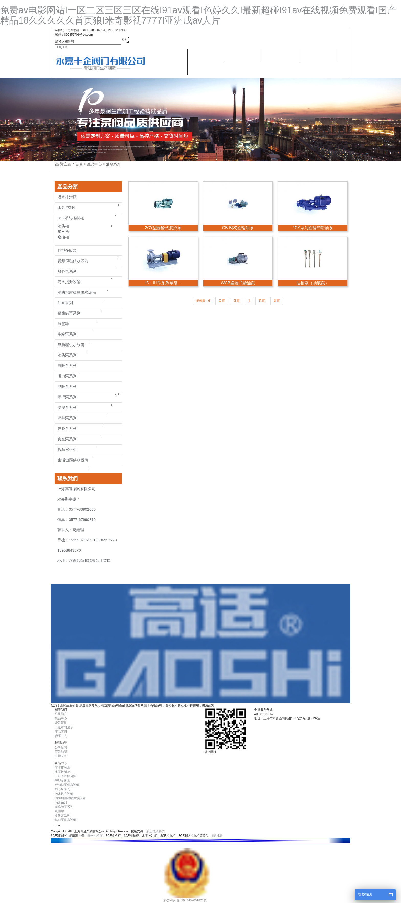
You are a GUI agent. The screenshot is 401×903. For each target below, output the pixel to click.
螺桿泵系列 (67, 397)
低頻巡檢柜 (67, 449)
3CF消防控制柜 (71, 218)
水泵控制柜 (67, 207)
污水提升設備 (69, 282)
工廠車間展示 (64, 727)
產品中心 (206, 55)
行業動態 (61, 751)
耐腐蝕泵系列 (69, 313)
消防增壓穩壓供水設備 (77, 292)
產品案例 (61, 731)
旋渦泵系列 (67, 407)
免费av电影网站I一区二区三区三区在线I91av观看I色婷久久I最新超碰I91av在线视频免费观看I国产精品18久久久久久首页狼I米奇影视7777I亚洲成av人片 (198, 15)
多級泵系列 (67, 334)
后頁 (262, 301)
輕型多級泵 (67, 250)
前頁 (236, 301)
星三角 (63, 231)
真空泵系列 (67, 439)
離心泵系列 (67, 271)
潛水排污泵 (169, 68)
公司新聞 (61, 747)
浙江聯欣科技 (155, 831)
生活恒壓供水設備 (73, 460)
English (62, 47)
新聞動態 (280, 55)
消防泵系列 (67, 355)
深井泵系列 (67, 418)
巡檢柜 (63, 237)
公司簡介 (61, 714)
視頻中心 (317, 55)
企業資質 (61, 722)
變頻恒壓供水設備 (73, 261)
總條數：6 (203, 301)
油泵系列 (113, 164)
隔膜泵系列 (67, 428)
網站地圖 (216, 836)
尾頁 (277, 301)
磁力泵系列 (67, 376)
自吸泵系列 (67, 365)
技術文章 (61, 756)
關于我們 (169, 55)
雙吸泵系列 (67, 386)
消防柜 (63, 226)
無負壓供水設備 (71, 344)
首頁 (79, 164)
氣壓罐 (63, 323)
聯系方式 (206, 68)
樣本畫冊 (243, 55)
